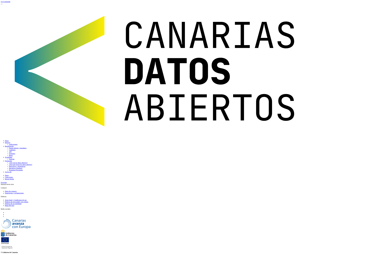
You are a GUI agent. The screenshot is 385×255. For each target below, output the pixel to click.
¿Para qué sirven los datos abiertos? (20, 164)
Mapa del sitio (9, 205)
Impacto (7, 142)
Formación (8, 161)
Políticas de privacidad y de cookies (16, 202)
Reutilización (9, 146)
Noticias (11, 159)
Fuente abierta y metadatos (17, 148)
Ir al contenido (5, 2)
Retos (11, 155)
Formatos (12, 153)
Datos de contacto (11, 191)
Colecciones (9, 177)
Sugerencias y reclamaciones (14, 193)
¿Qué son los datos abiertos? (18, 163)
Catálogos (12, 150)
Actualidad (8, 157)
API (10, 152)
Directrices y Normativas (17, 166)
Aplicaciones (13, 144)
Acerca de (8, 172)
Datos (7, 141)
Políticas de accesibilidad (13, 204)
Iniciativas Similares (15, 168)
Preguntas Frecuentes (16, 170)
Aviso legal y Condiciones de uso (16, 200)
